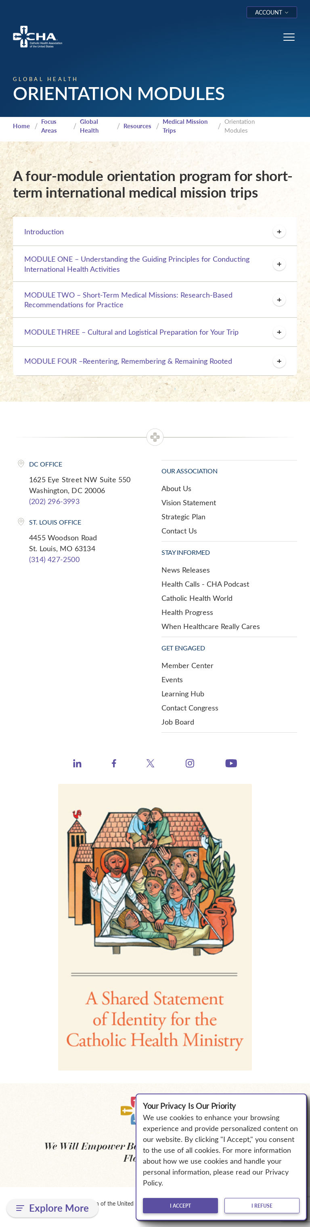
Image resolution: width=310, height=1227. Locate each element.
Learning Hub (182, 693)
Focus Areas (49, 126)
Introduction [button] (155, 231)
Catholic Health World (196, 598)
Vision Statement (188, 502)
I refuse (261, 1205)
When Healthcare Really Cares (210, 626)
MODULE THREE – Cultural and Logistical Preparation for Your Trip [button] (155, 332)
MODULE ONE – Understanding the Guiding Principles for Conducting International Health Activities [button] (155, 263)
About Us (176, 488)
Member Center (187, 665)
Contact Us (179, 530)
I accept (180, 1205)
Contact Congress (189, 707)
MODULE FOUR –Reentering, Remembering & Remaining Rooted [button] (155, 361)
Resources (137, 126)
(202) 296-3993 (54, 501)
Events (172, 679)
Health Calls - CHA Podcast (205, 584)
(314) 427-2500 (54, 559)
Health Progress (187, 612)
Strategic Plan (183, 516)
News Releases (185, 570)
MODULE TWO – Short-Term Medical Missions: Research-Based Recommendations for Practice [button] (155, 299)
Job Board (177, 722)
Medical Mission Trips (185, 126)
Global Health (89, 126)
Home (21, 126)
